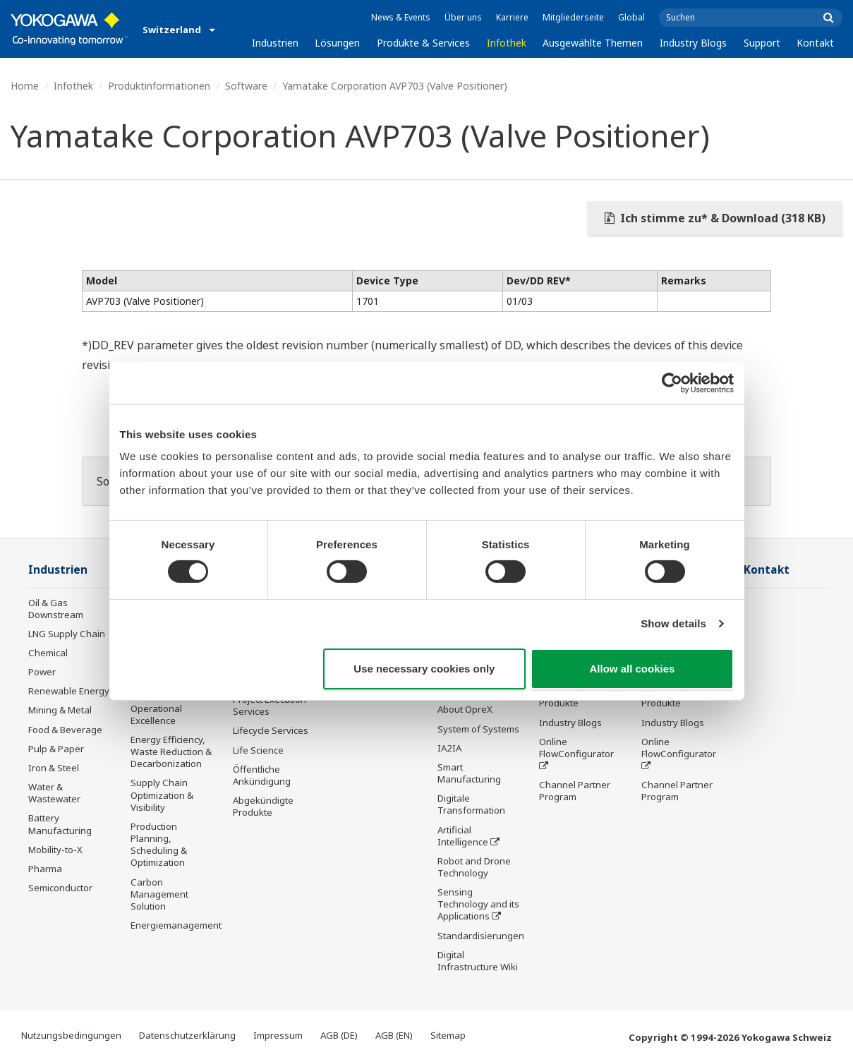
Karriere (512, 17)
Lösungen (337, 42)
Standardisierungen (480, 935)
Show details (673, 623)
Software (246, 85)
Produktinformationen (159, 85)
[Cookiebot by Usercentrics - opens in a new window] (672, 382)
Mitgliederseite (573, 17)
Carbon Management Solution (159, 894)
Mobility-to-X (55, 849)
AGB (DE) (339, 1035)
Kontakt (815, 42)
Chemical (48, 652)
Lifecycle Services (270, 730)
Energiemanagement (176, 925)
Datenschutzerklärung (187, 1035)
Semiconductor (60, 887)
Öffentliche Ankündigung (262, 775)
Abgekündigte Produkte (263, 806)
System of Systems (478, 729)
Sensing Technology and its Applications (478, 904)
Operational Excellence (156, 714)
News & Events (400, 17)
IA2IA (449, 748)
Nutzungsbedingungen (71, 1035)
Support (762, 42)
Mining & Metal (60, 710)
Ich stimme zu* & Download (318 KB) (715, 218)
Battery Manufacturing (60, 823)
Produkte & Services (423, 42)
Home (25, 85)
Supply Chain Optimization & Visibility (162, 794)
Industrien (275, 42)
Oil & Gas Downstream (55, 608)
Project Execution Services (269, 705)
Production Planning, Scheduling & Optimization (159, 844)
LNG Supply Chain (66, 633)
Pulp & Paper (56, 748)
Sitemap (448, 1035)
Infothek (506, 42)
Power (42, 671)
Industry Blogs (693, 42)
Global (631, 17)
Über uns (463, 17)
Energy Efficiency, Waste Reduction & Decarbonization (171, 751)
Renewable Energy (68, 690)
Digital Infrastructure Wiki (477, 960)
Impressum (278, 1035)
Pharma (45, 868)
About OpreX (464, 709)
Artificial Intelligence (462, 835)
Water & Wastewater (54, 792)
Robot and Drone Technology (474, 867)
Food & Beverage (65, 729)
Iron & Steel (53, 767)
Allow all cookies (632, 669)
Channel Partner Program (574, 790)
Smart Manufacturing (469, 773)
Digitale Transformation (471, 804)
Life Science (258, 750)
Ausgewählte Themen (593, 42)
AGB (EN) (394, 1035)
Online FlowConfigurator (576, 747)
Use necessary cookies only (424, 669)
